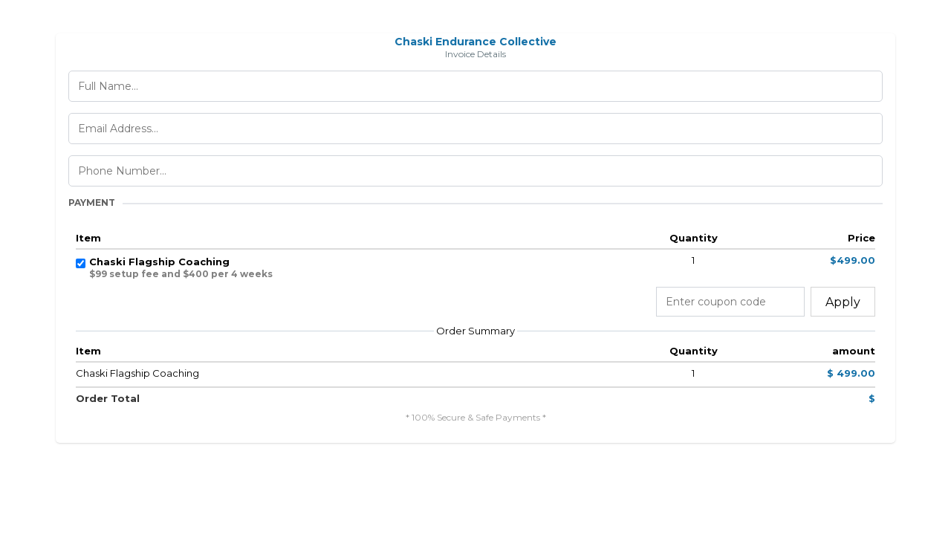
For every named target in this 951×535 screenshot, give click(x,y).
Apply (842, 302)
